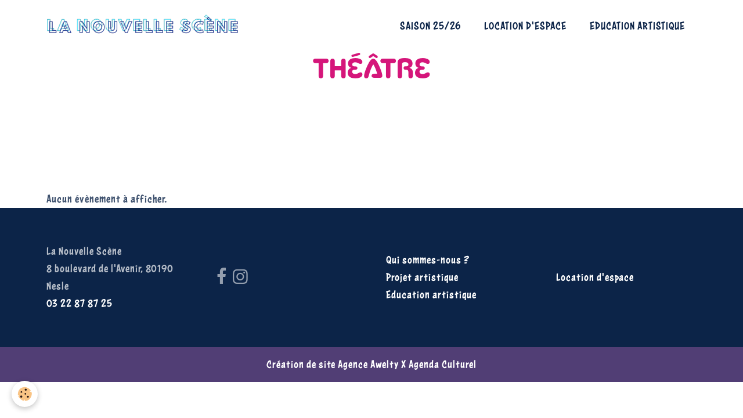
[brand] (145, 26)
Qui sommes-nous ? (428, 259)
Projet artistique (422, 277)
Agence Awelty (368, 364)
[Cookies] (25, 394)
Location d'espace (525, 26)
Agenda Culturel (443, 364)
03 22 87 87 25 (79, 303)
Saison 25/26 (430, 26)
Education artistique (637, 26)
